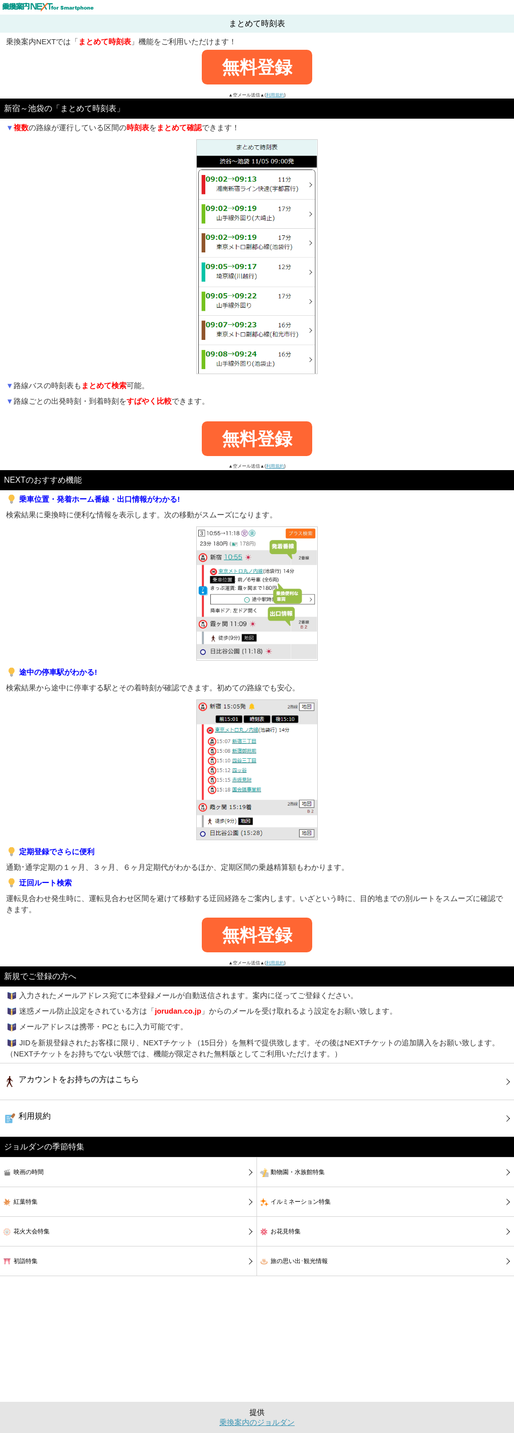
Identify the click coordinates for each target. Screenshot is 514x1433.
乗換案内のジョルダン (257, 1422)
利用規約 (275, 95)
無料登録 (257, 67)
